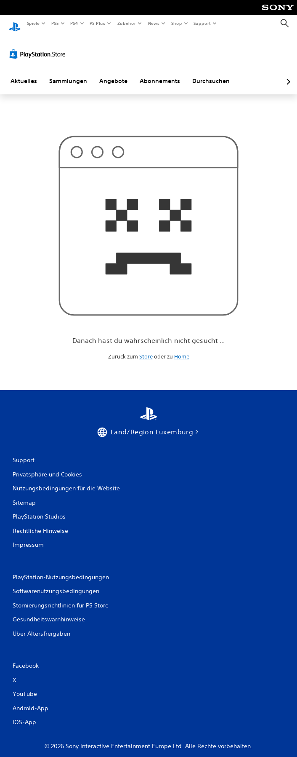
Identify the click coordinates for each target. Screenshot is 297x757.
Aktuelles (24, 73)
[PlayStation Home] (15, 23)
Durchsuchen (211, 73)
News (153, 23)
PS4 (74, 23)
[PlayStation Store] (39, 46)
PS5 (55, 23)
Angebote (113, 73)
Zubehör (126, 23)
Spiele (33, 23)
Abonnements (160, 73)
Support (202, 23)
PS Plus (98, 23)
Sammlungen (68, 73)
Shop (176, 23)
